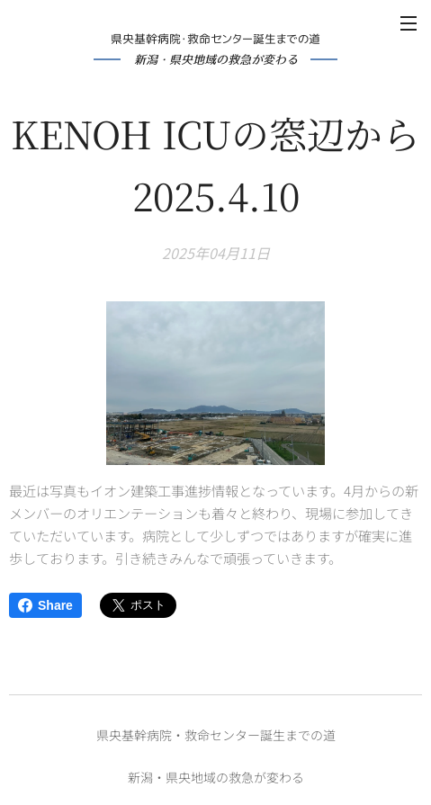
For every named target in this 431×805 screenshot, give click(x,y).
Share (45, 605)
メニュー (408, 23)
